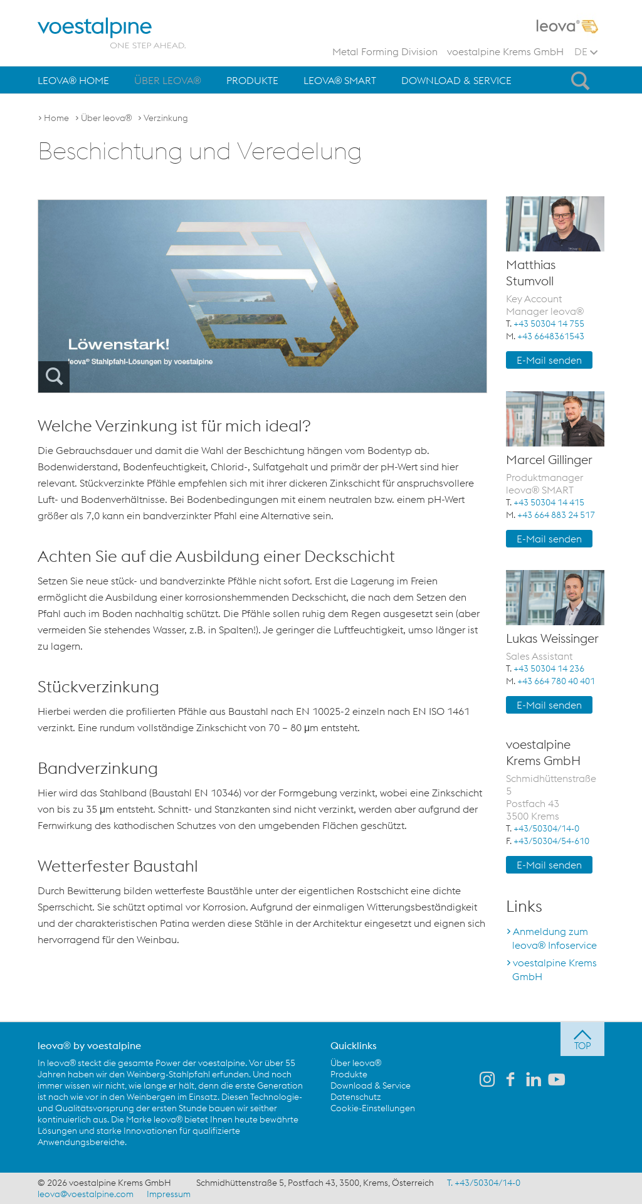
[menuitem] (73, 79)
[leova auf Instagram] (487, 1080)
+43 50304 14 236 (548, 668)
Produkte (252, 80)
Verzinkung (166, 118)
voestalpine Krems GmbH (505, 51)
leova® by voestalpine (89, 1045)
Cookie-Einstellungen (372, 1108)
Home (56, 118)
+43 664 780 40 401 (556, 681)
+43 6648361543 (550, 336)
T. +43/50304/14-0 (483, 1182)
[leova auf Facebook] (510, 1080)
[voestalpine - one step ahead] (111, 33)
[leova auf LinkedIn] (534, 1080)
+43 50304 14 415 (548, 502)
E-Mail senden (549, 360)
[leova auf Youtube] (557, 1080)
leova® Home (73, 80)
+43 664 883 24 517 (556, 514)
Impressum (169, 1194)
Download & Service (456, 80)
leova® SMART (340, 80)
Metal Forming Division (385, 51)
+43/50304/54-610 (551, 841)
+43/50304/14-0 (546, 828)
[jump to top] (582, 1039)
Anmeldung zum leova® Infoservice (554, 938)
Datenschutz (355, 1096)
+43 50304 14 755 (548, 323)
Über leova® (167, 80)
